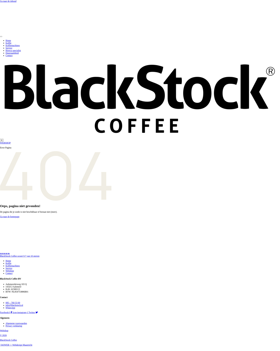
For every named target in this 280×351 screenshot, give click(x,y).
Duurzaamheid (12, 53)
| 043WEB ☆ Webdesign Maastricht (16, 345)
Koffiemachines (13, 45)
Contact (9, 55)
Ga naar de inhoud (8, 1)
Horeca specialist (13, 50)
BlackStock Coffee (8, 340)
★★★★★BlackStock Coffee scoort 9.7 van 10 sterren (19, 254)
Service (9, 48)
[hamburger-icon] (1, 36)
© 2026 (3, 335)
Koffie (8, 43)
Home (8, 40)
